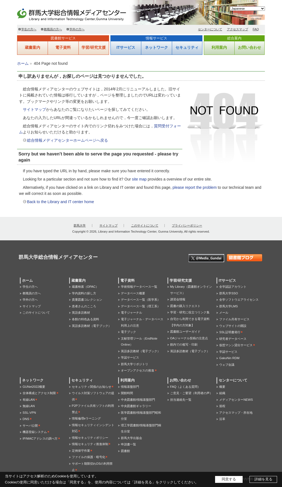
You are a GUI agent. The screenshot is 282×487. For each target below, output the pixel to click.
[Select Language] (247, 8)
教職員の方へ (53, 29)
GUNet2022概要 (34, 386)
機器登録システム (35, 432)
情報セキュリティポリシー (90, 437)
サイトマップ (34, 109)
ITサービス (125, 47)
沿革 (222, 419)
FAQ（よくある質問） (185, 386)
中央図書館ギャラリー (136, 406)
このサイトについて (144, 225)
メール (223, 312)
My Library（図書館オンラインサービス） (191, 290)
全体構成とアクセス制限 (39, 393)
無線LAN (29, 406)
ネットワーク (156, 47)
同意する (229, 479)
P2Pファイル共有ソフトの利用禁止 (93, 409)
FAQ (256, 29)
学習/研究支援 (94, 47)
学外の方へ (77, 29)
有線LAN (29, 399)
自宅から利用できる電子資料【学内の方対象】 (190, 322)
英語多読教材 (81, 312)
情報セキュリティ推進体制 (90, 444)
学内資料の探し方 (84, 293)
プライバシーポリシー (187, 225)
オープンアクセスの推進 (137, 370)
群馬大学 (80, 225)
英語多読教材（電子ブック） (91, 325)
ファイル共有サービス (234, 319)
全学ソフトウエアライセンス (239, 299)
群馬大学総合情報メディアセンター (80, 14)
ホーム (23, 63)
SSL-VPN (29, 412)
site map (139, 179)
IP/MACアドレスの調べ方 (40, 438)
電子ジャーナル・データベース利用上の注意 (142, 322)
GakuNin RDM (229, 358)
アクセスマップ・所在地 (236, 412)
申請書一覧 (128, 444)
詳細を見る (263, 479)
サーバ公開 (30, 425)
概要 (222, 386)
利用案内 (219, 47)
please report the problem (194, 187)
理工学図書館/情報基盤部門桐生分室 (141, 428)
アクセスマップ (237, 29)
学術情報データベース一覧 (139, 286)
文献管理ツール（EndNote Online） (139, 341)
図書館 (125, 451)
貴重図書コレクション (87, 299)
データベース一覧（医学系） (140, 299)
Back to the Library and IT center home (60, 202)
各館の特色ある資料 (85, 319)
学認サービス (130, 357)
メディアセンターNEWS (236, 399)
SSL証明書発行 (229, 332)
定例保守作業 (81, 450)
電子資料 (63, 47)
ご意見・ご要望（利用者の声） (191, 393)
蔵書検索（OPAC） (85, 286)
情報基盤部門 (130, 386)
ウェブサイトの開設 (232, 325)
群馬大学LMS (228, 306)
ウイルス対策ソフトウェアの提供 (93, 396)
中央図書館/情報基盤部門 (138, 399)
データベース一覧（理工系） (140, 306)
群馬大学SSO (228, 293)
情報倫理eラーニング (86, 418)
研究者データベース (232, 338)
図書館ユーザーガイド (185, 331)
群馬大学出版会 (131, 438)
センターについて (210, 29)
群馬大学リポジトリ (134, 364)
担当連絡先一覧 (180, 399)
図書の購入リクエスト (185, 306)
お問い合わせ (249, 47)
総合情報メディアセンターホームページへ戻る (67, 140)
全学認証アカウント (232, 286)
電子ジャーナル (131, 312)
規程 (222, 406)
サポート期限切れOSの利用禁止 (92, 467)
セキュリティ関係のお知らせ (91, 386)
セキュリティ (187, 47)
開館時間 (127, 393)
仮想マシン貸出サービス (236, 345)
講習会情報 (177, 299)
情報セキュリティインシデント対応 (93, 428)
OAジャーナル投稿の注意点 (189, 338)
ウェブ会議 (226, 364)
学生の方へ (28, 29)
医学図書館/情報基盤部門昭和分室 (141, 416)
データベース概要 (133, 293)
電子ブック (128, 331)
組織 (222, 393)
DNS (26, 419)
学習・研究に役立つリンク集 (190, 312)
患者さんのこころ (84, 306)
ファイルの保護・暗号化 (88, 457)
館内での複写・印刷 (183, 344)
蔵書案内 (32, 47)
